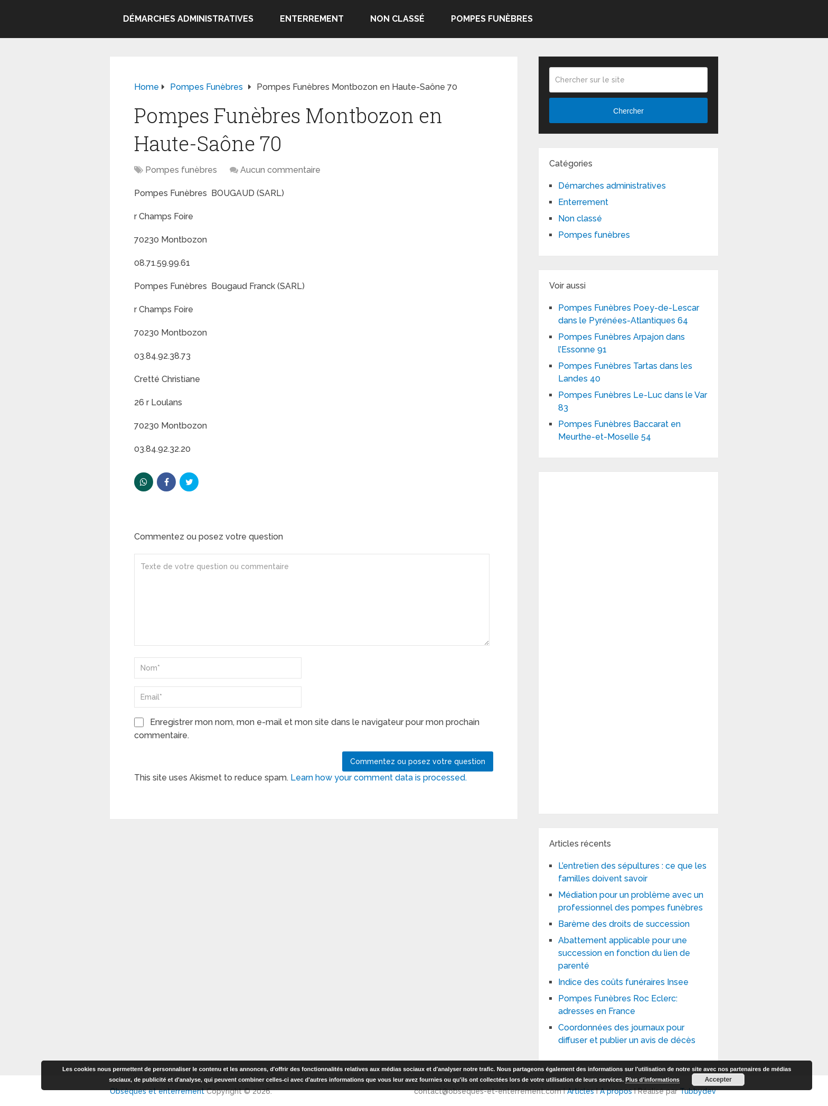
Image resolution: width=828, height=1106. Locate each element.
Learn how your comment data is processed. (378, 778)
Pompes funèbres (492, 19)
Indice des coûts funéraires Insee (623, 982)
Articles (580, 1091)
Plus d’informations (652, 1079)
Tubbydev (698, 1091)
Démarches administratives (188, 19)
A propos (616, 1091)
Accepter (717, 1079)
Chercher (628, 111)
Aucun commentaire (280, 170)
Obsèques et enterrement (157, 1091)
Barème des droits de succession (624, 924)
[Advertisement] (628, 641)
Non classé (397, 19)
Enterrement (312, 19)
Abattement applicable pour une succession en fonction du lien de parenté (624, 953)
